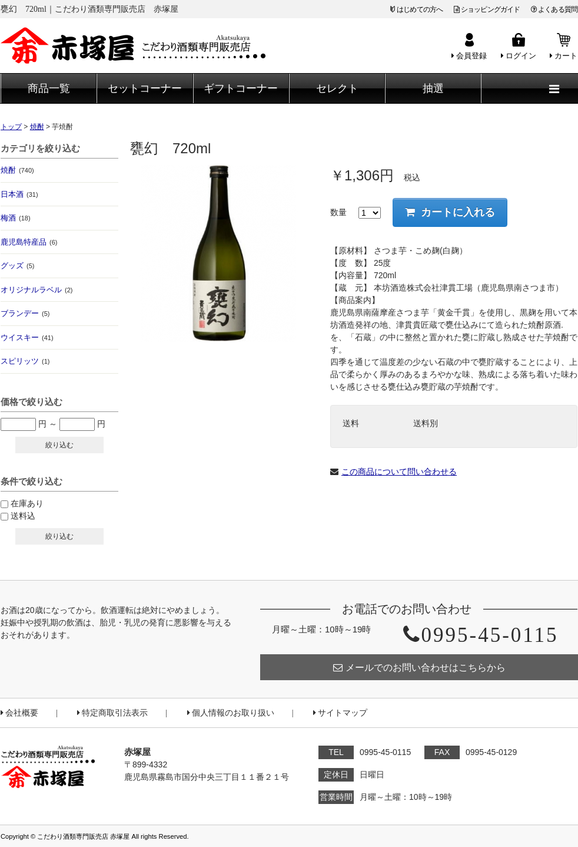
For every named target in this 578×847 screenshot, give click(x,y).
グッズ (17, 265)
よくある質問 (554, 9)
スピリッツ (25, 361)
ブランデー (25, 313)
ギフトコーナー (241, 88)
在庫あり (27, 503)
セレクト (337, 88)
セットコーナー (145, 88)
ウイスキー (27, 337)
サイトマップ (340, 712)
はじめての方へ (420, 9)
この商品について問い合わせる (399, 471)
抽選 (433, 88)
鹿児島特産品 (29, 242)
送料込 (23, 515)
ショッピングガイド (487, 9)
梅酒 (16, 217)
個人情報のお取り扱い (230, 712)
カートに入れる (450, 212)
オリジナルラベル (36, 289)
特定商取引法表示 (112, 712)
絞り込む (59, 445)
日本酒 (19, 194)
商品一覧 (49, 88)
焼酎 (17, 170)
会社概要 (19, 712)
